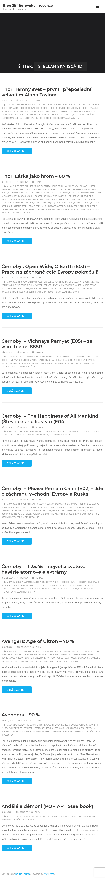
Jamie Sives (44, 360)
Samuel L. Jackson (31, 731)
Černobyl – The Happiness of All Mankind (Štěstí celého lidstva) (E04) (50, 418)
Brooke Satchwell (47, 189)
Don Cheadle (19, 654)
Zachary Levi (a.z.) (22, 213)
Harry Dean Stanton (22, 728)
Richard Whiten (35, 115)
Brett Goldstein (28, 189)
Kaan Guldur (50, 196)
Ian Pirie (57, 431)
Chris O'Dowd (28, 108)
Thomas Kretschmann (66, 661)
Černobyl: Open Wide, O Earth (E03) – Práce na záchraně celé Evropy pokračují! (50, 269)
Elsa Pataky (62, 193)
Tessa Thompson (46, 209)
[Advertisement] (52, 38)
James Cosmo (67, 285)
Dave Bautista (48, 193)
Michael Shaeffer (39, 289)
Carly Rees (64, 189)
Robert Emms (34, 292)
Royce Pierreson (53, 115)
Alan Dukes (13, 186)
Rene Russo (20, 115)
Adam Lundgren (15, 357)
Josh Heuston (35, 196)
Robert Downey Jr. (80, 658)
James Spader (79, 654)
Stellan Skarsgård (83, 115)
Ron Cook (83, 589)
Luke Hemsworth (16, 199)
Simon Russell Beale (24, 206)
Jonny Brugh (20, 196)
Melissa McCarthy (49, 199)
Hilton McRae (31, 360)
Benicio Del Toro (77, 105)
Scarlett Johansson (22, 661)
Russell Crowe (82, 203)
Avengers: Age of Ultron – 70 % (38, 641)
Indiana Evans (87, 193)
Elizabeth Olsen (35, 654)
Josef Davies (14, 435)
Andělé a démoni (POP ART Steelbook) (47, 806)
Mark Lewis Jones (20, 289)
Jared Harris (82, 285)
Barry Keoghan (83, 282)
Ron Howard (88, 816)
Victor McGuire (31, 517)
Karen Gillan (64, 196)
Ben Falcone (50, 186)
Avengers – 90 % (21, 715)
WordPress (49, 874)
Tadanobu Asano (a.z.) (13, 209)
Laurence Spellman (41, 511)
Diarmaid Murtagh (38, 507)
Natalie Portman (69, 111)
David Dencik (21, 285)
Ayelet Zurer (14, 816)
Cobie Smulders (79, 725)
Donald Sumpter (57, 507)
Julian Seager (37, 111)
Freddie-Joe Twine (71, 108)
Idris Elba (87, 108)
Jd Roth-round (21, 111)
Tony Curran (58, 118)
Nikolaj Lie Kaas (48, 816)
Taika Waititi (31, 209)
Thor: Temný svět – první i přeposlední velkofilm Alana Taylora (46, 92)
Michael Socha (31, 363)
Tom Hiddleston (42, 118)
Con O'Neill (85, 504)
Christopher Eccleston (48, 108)
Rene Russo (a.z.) (64, 203)
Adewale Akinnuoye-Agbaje (21, 105)
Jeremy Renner (41, 728)
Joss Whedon (17, 658)
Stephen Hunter (82, 206)
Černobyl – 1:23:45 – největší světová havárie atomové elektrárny (43, 569)
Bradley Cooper (10, 189)
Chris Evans (93, 105)
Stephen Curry (65, 206)
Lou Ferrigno (32, 658)
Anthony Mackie (53, 651)
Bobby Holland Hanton (84, 186)
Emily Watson (36, 285)
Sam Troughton (50, 292)
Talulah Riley (26, 118)
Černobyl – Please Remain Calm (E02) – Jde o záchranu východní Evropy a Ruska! (52, 491)
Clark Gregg (63, 725)
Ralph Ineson (19, 292)
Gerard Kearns (52, 285)
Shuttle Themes (22, 874)
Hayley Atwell (52, 654)
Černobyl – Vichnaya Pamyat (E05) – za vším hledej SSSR (47, 343)
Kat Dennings (52, 111)
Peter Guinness (40, 514)
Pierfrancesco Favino (69, 816)
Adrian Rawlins (48, 357)
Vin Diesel (7, 213)
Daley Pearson (32, 193)
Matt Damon (32, 199)
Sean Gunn (7, 206)
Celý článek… (16, 151)
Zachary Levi (73, 118)
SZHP (94, 206)
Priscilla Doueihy (24, 203)
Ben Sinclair (64, 186)
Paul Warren (85, 111)
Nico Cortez (83, 199)
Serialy (39, 278)
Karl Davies (88, 360)
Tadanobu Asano (10, 118)
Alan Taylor (42, 105)
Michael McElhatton (12, 363)
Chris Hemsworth (11, 108)
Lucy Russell (59, 511)
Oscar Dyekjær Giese (61, 289)
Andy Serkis (38, 651)
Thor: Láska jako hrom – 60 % (36, 176)
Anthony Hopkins (59, 105)
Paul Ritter (79, 289)
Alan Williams (30, 282)
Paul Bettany (62, 658)
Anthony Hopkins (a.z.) (31, 186)
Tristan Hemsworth (89, 209)
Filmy (37, 101)
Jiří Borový (21, 101)
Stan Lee (67, 115)
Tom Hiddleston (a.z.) (67, 209)
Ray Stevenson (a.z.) (44, 203)
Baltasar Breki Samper (62, 282)
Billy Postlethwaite (82, 357)
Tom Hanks (28, 820)
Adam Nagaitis (14, 282)
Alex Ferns (43, 282)
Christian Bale (16, 193)
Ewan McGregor (30, 816)
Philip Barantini (58, 514)
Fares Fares (45, 431)
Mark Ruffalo (47, 658)
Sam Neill (96, 203)
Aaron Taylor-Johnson (19, 651)
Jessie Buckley (73, 360)
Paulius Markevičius (63, 363)
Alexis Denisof (14, 725)
